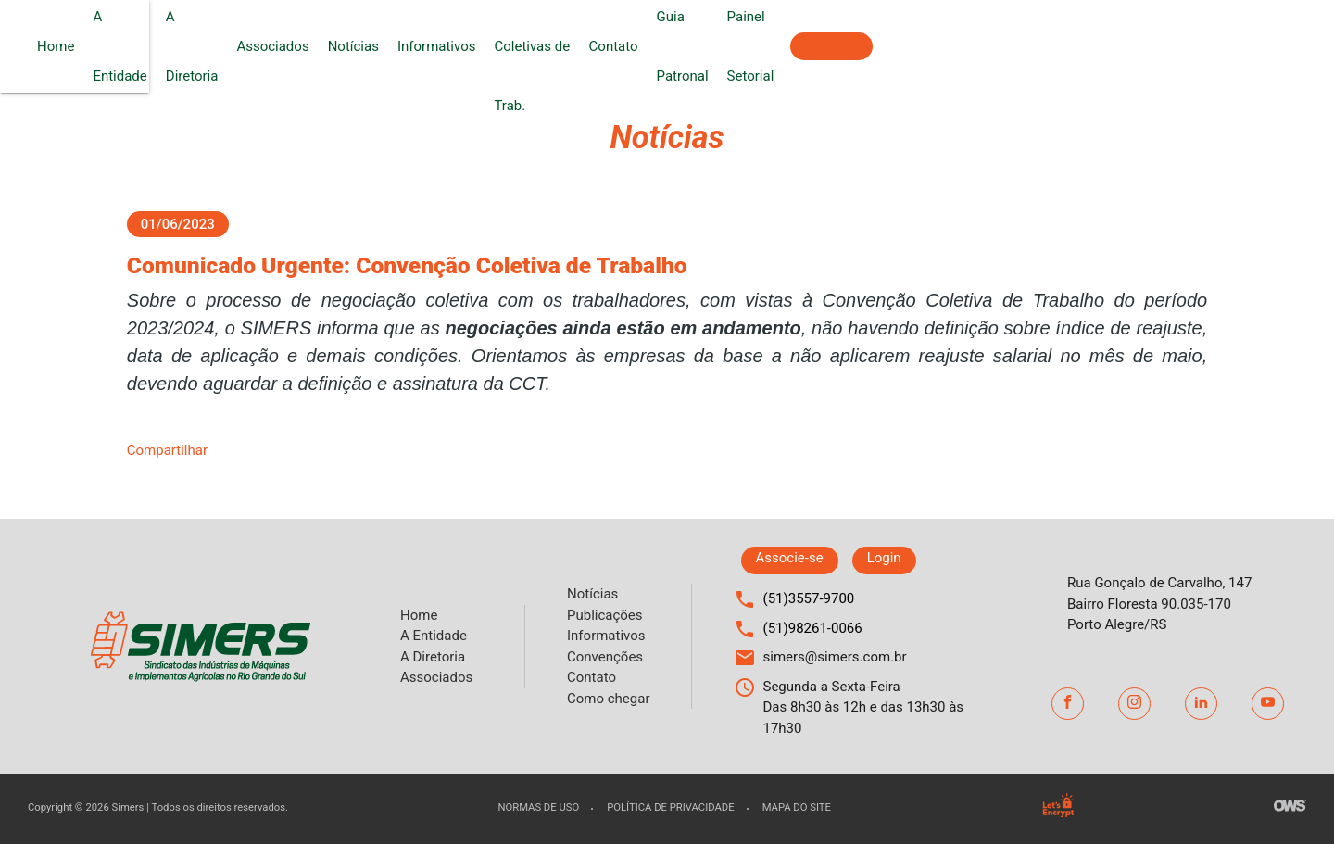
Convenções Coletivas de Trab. (807, 46)
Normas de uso (538, 807)
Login (884, 557)
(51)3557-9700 (809, 598)
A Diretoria (403, 46)
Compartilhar (167, 450)
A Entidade (318, 46)
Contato (944, 46)
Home (248, 46)
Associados (490, 46)
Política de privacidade (670, 807)
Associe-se (1267, 46)
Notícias (571, 46)
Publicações (605, 615)
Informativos (654, 46)
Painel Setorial (1133, 46)
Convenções (605, 657)
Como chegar (608, 698)
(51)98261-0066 (812, 628)
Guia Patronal (1029, 46)
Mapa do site (796, 807)
